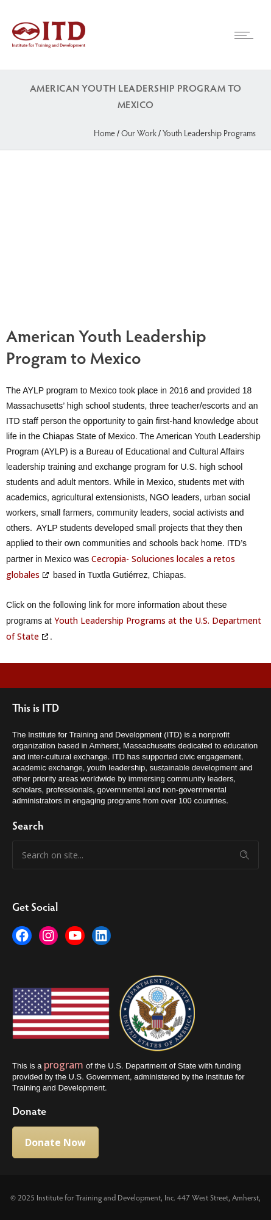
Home (104, 133)
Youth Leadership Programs (209, 133)
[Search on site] (135, 855)
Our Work (139, 133)
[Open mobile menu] (246, 35)
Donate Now (55, 1142)
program (65, 1065)
